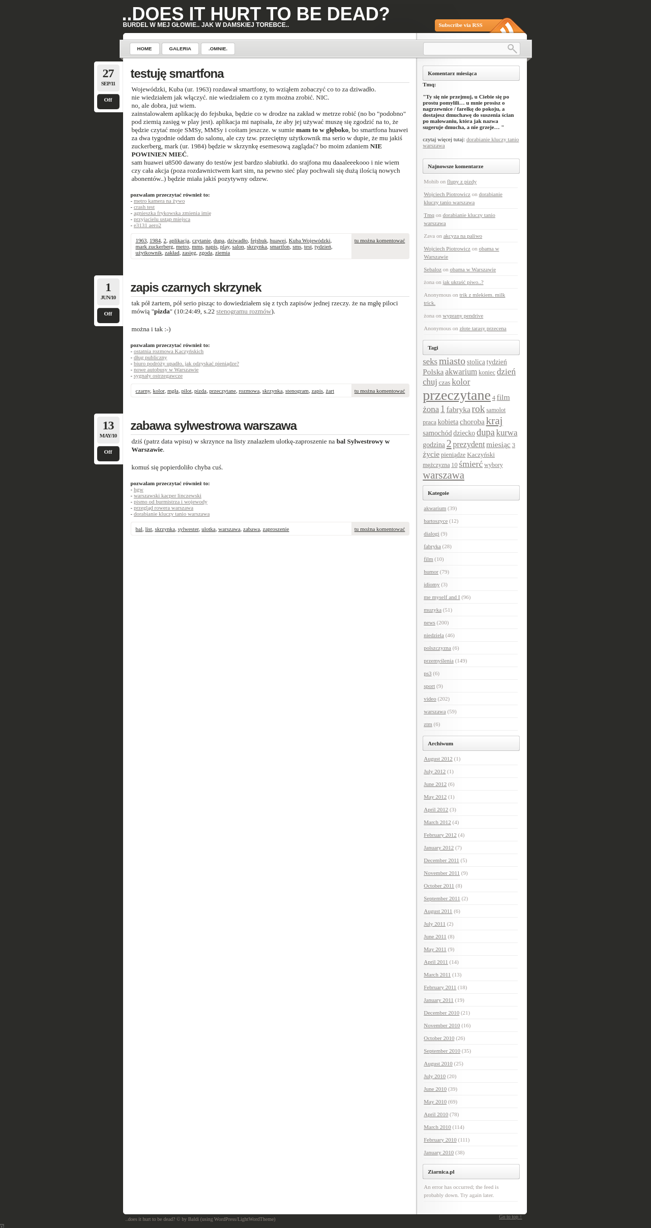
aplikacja (179, 240)
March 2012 (437, 822)
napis (211, 246)
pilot (186, 391)
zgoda (205, 252)
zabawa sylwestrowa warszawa (214, 425)
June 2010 (435, 1089)
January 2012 (439, 847)
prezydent (469, 444)
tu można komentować (379, 240)
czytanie (201, 240)
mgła (173, 391)
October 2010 (439, 1038)
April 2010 (436, 1114)
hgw (138, 489)
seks (430, 361)
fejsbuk (259, 240)
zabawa (251, 529)
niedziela (434, 635)
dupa (219, 240)
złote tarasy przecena (483, 328)
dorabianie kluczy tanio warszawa (172, 514)
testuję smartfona (177, 73)
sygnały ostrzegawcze (158, 375)
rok (478, 408)
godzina (434, 445)
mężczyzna (436, 464)
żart (330, 391)
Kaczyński (481, 454)
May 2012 (435, 797)
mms (197, 246)
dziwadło (237, 240)
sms (296, 246)
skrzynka (257, 246)
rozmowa (249, 391)
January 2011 (439, 1000)
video (430, 699)
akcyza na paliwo (462, 236)
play (224, 246)
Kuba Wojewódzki (310, 240)
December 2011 (441, 860)
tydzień (323, 246)
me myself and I (442, 597)
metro (182, 246)
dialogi (431, 533)
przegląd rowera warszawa (163, 508)
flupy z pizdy (462, 181)
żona (431, 409)
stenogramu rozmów (243, 311)
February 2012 (440, 835)
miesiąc (498, 444)
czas (445, 382)
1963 (141, 240)
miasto (452, 361)
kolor (159, 391)
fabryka (458, 409)
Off (108, 100)
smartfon (280, 246)
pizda (200, 391)
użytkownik (149, 252)
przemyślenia (439, 660)
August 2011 (438, 911)
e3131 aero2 (147, 225)
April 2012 (436, 809)
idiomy (431, 584)
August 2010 (438, 1063)
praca (429, 422)
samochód (437, 433)
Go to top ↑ (510, 1216)
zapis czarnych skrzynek (196, 287)
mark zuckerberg (154, 246)
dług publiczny (150, 357)
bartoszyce (436, 521)
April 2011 (436, 962)
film (503, 397)
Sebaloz (432, 269)
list (148, 529)
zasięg (189, 252)
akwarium (461, 371)
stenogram (297, 391)
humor (431, 572)
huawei (278, 240)
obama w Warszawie (473, 269)
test (308, 246)
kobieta (448, 422)
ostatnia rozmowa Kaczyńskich (168, 351)
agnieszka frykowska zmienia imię (172, 213)
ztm (428, 724)
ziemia (222, 252)
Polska (433, 371)
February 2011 (440, 987)
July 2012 (435, 771)
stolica (476, 362)
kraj (494, 421)
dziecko (464, 433)
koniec (487, 372)
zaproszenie (276, 529)
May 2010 (435, 1101)
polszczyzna (437, 648)
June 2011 (435, 936)
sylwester (188, 529)
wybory (493, 464)
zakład (172, 252)
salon (238, 246)
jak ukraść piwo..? (463, 282)
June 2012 (435, 784)
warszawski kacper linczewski (167, 495)
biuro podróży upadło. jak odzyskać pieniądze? (186, 363)
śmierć (471, 464)
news (429, 622)
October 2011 (439, 886)
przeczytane (222, 391)
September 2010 (442, 1051)
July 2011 (435, 924)
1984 (155, 240)
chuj (430, 382)
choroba (472, 422)
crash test (144, 207)
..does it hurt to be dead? (256, 14)
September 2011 (442, 898)
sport (429, 686)
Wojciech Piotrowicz (447, 194)
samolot (496, 410)
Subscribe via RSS (461, 25)
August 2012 (438, 758)
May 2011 (435, 949)
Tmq (429, 215)
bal (139, 529)
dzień (506, 371)
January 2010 (439, 1152)
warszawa (229, 529)
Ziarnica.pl (441, 1172)
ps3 (427, 673)
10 (454, 464)
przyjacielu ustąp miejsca (162, 219)
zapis (317, 391)
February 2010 (440, 1140)
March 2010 (437, 1127)
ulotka (208, 529)
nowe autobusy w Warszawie (166, 369)
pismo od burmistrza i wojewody (171, 501)
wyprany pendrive (463, 315)
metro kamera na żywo (159, 201)
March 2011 (437, 974)
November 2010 (442, 1025)
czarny (143, 391)
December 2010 (441, 1013)
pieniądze (453, 454)
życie (431, 454)
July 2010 (435, 1076)
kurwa (507, 432)
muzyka (432, 610)
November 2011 (442, 873)
